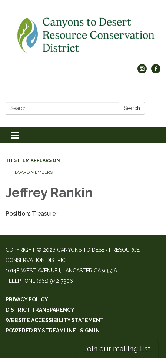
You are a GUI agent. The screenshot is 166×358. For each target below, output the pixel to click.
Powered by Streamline (41, 331)
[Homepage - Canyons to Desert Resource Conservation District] (83, 35)
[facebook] (155, 71)
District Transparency (40, 310)
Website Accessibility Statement (55, 320)
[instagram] (142, 71)
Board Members (34, 172)
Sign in (90, 331)
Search (132, 108)
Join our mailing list (116, 348)
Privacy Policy (27, 299)
